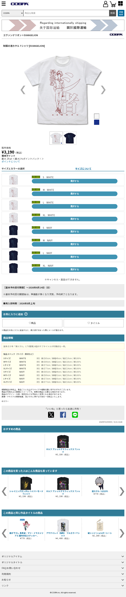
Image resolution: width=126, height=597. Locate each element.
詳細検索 (121, 13)
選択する (74, 181)
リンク (5, 585)
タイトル (94, 323)
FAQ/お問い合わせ (11, 568)
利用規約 (6, 574)
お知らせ (6, 579)
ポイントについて (11, 161)
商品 (32, 323)
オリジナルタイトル (12, 562)
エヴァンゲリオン (12, 35)
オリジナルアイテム (12, 556)
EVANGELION (31, 35)
